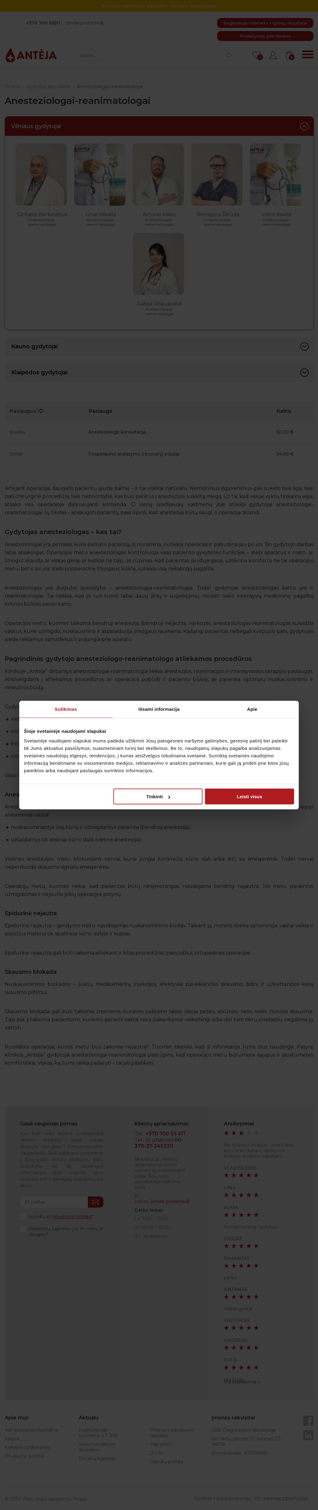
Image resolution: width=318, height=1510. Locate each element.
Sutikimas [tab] (66, 708)
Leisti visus (249, 796)
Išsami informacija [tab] (159, 708)
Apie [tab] (252, 708)
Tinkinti (158, 796)
